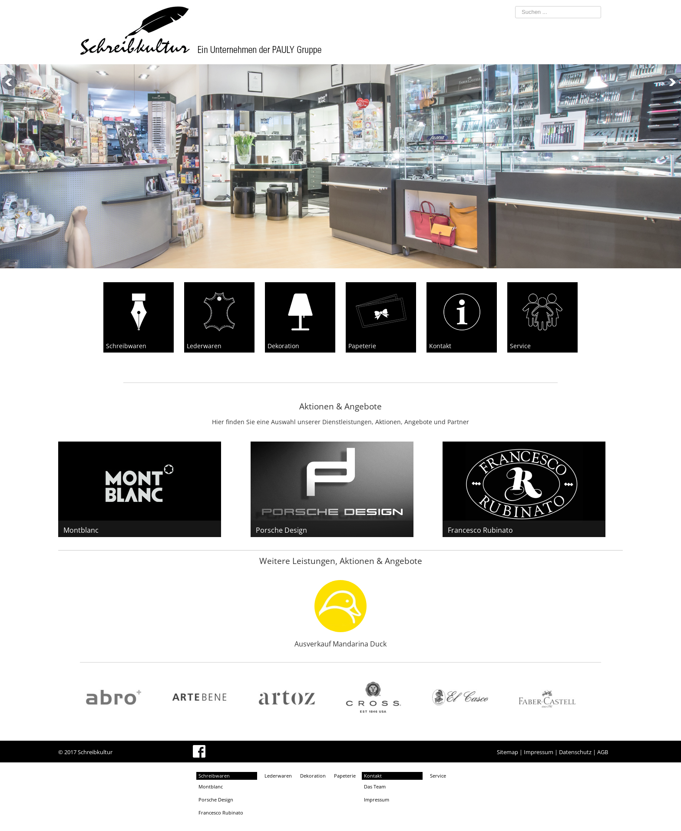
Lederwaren (278, 775)
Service (438, 775)
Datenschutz (575, 752)
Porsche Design (281, 530)
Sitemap (507, 752)
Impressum (538, 752)
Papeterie (345, 775)
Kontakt (373, 775)
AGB (602, 752)
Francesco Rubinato (480, 530)
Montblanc (81, 530)
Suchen (501, 4)
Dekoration (313, 775)
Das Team (375, 786)
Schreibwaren (214, 775)
